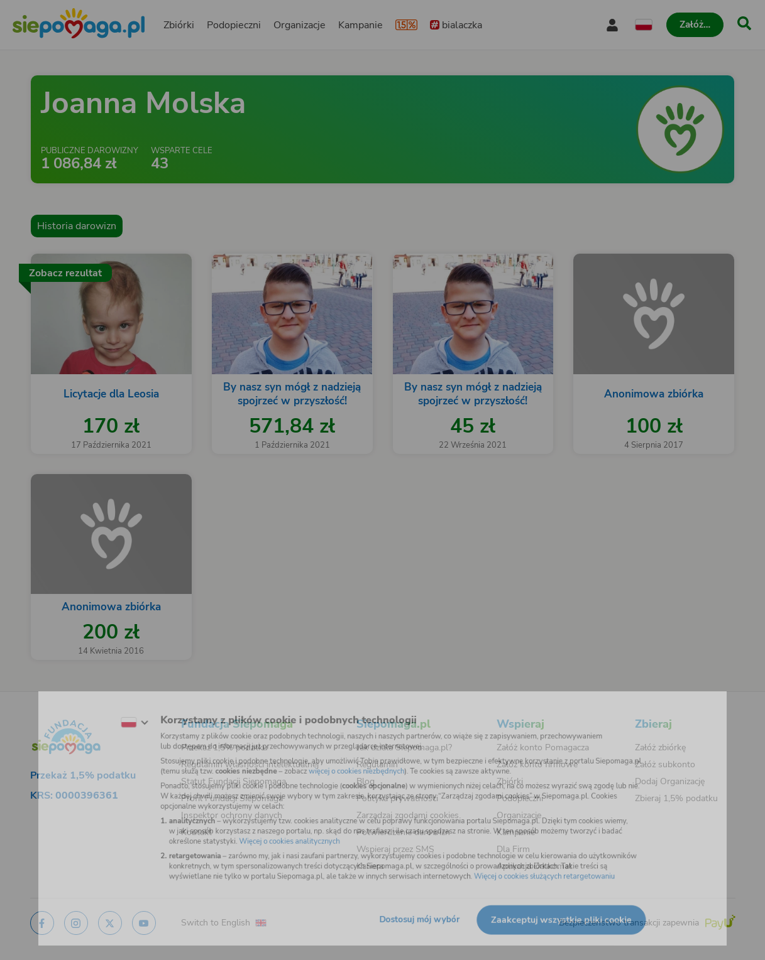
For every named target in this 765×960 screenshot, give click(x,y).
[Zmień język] (107, 712)
